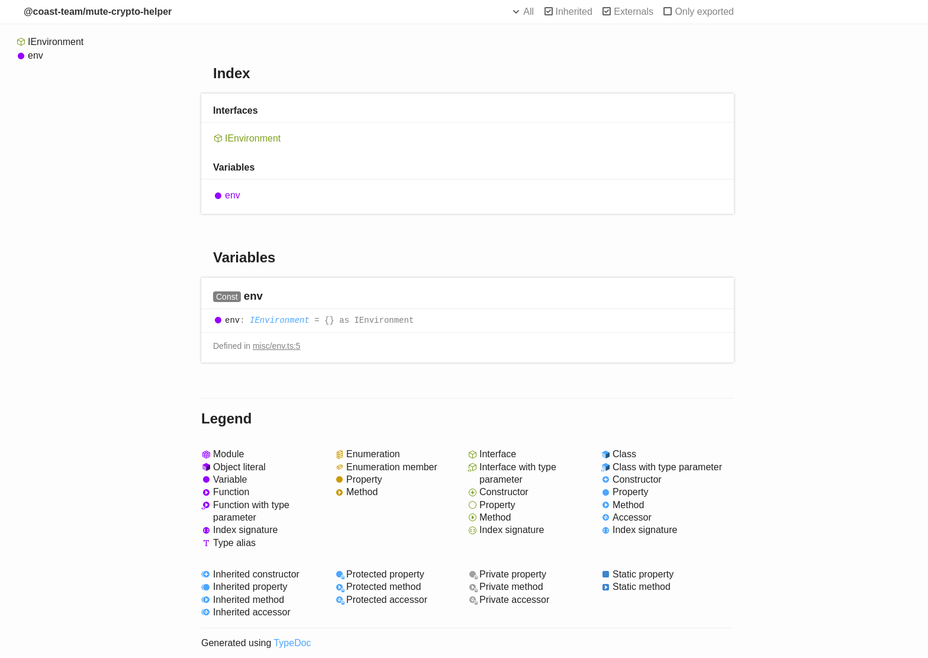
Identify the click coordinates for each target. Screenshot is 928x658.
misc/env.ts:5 (277, 346)
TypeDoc (292, 643)
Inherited (574, 12)
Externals (633, 12)
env (35, 55)
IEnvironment (55, 42)
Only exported (704, 12)
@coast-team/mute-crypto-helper (98, 12)
